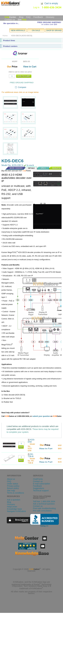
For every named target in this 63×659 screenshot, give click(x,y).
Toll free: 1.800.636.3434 (44, 501)
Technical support (41, 490)
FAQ (28, 17)
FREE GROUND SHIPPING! (49, 22)
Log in (36, 7)
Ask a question (13, 500)
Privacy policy (13, 486)
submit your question (41, 416)
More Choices (14, 168)
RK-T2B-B (31, 455)
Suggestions (38, 488)
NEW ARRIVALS (18, 30)
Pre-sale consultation (42, 511)
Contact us (10, 19)
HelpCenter (12, 506)
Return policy (13, 488)
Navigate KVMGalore (16, 511)
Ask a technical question (44, 504)
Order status (12, 484)
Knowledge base (14, 509)
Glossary (50, 17)
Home (5, 35)
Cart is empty (51, 3)
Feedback (38, 17)
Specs (43, 168)
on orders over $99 (49, 24)
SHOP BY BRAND (54, 30)
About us (11, 479)
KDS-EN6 (31, 441)
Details (30, 168)
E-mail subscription (41, 484)
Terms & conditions (15, 493)
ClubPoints (38, 479)
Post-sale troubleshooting (44, 508)
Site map (11, 490)
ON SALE (36, 30)
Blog (21, 17)
